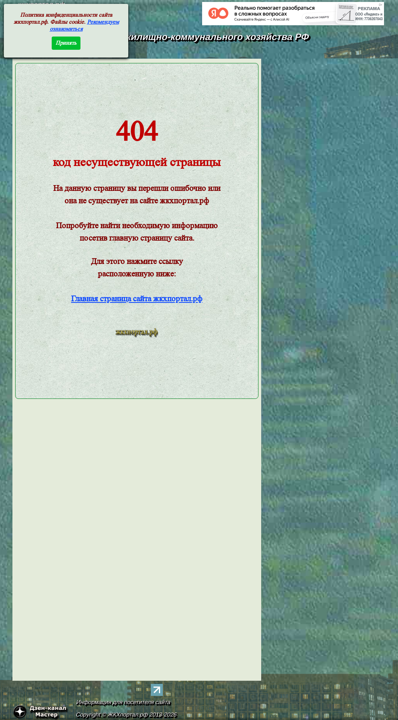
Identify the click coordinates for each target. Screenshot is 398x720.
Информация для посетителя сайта (123, 702)
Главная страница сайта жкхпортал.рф (136, 298)
